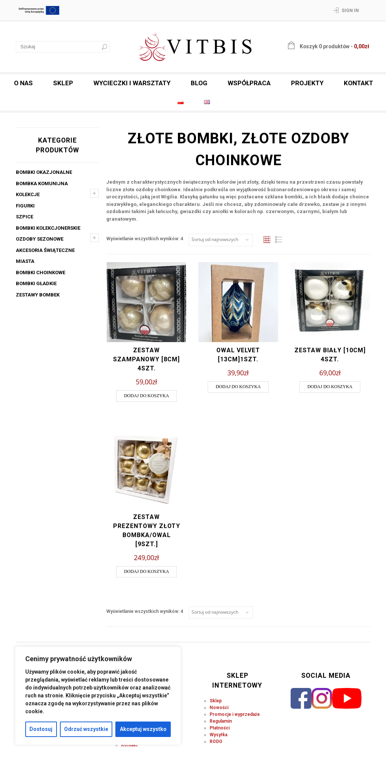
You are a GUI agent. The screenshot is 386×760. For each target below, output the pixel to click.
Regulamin (221, 721)
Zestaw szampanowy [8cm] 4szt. (146, 359)
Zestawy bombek (38, 295)
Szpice (24, 217)
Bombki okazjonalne (44, 172)
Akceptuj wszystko (143, 729)
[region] (98, 695)
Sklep (63, 83)
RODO (216, 741)
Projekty (307, 83)
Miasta (25, 261)
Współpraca (249, 83)
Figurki (25, 206)
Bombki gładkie (36, 283)
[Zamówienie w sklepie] (221, 240)
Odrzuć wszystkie (86, 729)
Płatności (220, 728)
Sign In (350, 10)
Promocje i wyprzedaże (235, 714)
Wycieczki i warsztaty (131, 83)
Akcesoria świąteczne (45, 250)
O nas (23, 83)
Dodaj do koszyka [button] (146, 395)
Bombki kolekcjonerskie (48, 228)
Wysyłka (218, 734)
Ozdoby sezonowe (39, 239)
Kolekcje (28, 194)
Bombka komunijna (42, 183)
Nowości (219, 707)
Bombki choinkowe (40, 272)
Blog (199, 83)
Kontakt (358, 83)
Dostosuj (40, 729)
